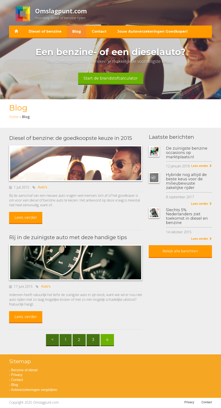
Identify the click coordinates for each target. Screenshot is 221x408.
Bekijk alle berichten (180, 251)
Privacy (16, 375)
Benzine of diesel (24, 370)
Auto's (42, 187)
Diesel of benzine (45, 31)
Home (14, 116)
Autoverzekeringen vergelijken (34, 390)
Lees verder (25, 217)
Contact (99, 31)
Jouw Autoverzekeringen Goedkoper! (152, 31)
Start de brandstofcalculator (111, 78)
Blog (76, 31)
